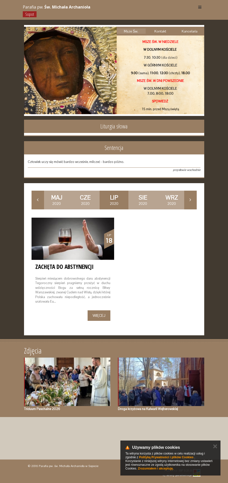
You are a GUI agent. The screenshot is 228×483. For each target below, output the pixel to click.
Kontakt (160, 31)
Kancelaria (189, 31)
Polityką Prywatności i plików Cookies (166, 457)
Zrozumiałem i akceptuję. (156, 468)
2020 (56, 200)
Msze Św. (131, 31)
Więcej (99, 315)
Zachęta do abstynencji (64, 267)
